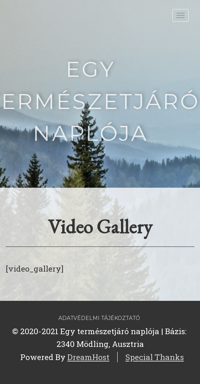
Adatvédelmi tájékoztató (99, 318)
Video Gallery (100, 226)
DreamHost (88, 357)
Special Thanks (154, 357)
